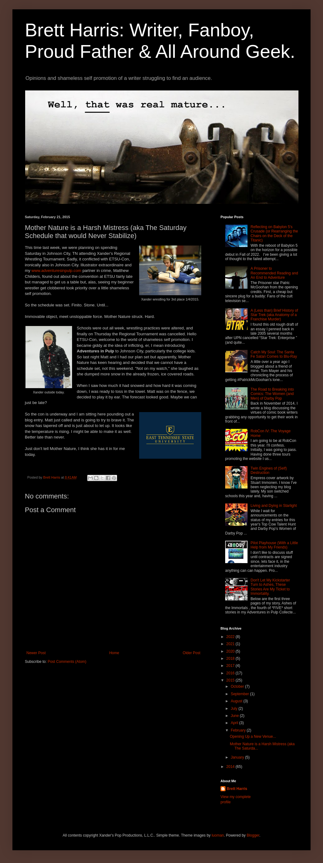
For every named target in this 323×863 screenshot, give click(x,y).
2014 (231, 766)
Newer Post (36, 653)
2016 (231, 673)
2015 (231, 680)
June (235, 716)
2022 (231, 637)
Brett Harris (237, 789)
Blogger (253, 835)
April (235, 723)
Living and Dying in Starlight (274, 505)
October (238, 686)
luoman (218, 835)
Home (114, 653)
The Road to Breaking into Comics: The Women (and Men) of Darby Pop (272, 394)
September (240, 694)
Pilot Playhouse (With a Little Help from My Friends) (274, 545)
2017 (231, 665)
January (238, 757)
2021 (231, 644)
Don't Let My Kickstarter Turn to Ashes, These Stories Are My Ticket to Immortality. (270, 587)
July (235, 708)
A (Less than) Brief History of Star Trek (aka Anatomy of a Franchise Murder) (274, 315)
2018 (231, 658)
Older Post (191, 653)
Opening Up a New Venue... (253, 736)
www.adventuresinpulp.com (56, 270)
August (237, 701)
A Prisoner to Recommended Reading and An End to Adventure (274, 273)
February (239, 730)
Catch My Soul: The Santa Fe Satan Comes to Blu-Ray (274, 354)
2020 (231, 651)
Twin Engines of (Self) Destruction (269, 470)
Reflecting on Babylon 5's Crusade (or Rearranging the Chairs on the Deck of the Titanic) (274, 233)
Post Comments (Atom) (67, 661)
